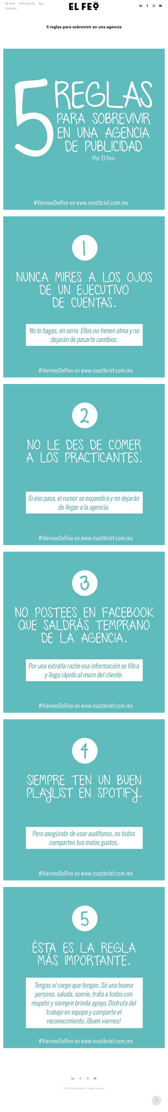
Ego (41, 3)
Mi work (10, 3)
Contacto (11, 8)
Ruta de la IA (27, 3)
